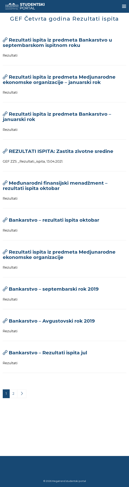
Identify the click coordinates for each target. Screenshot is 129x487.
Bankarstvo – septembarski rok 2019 (54, 289)
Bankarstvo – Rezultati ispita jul (48, 353)
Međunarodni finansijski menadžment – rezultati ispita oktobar (55, 185)
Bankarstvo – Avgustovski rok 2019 (52, 321)
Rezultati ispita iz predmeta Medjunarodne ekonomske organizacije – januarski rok (59, 79)
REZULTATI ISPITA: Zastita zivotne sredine (61, 151)
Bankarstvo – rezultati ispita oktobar (54, 220)
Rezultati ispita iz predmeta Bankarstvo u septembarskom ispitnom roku (57, 42)
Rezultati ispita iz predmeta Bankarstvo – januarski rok (57, 116)
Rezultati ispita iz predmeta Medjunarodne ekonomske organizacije (59, 254)
